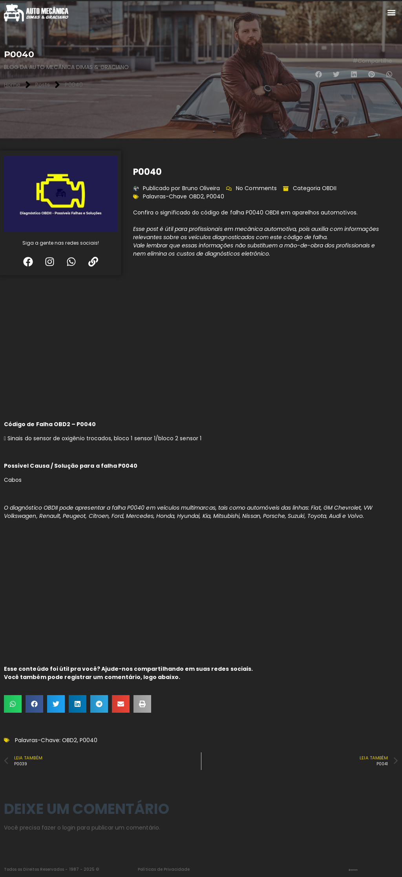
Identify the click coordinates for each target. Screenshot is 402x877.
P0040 (215, 196)
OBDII (329, 188)
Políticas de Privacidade (164, 869)
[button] (391, 12)
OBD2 (196, 196)
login (68, 828)
